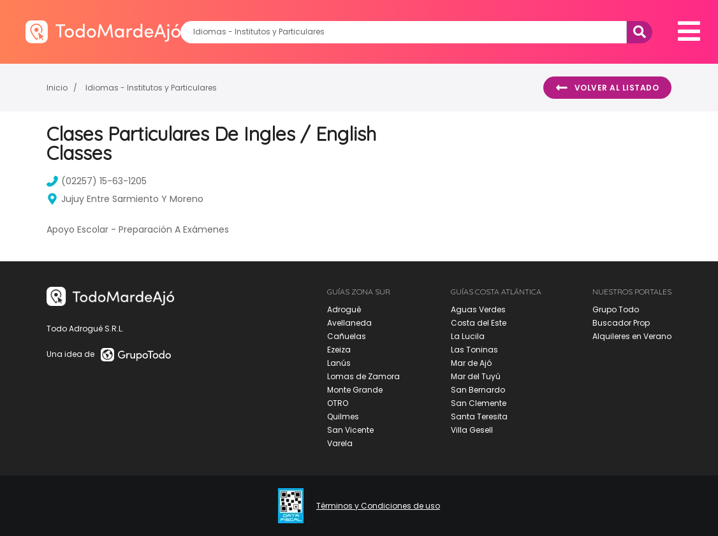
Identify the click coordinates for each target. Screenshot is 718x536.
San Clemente (478, 403)
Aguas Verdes (478, 309)
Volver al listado (607, 88)
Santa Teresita (479, 416)
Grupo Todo (615, 309)
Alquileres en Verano (631, 336)
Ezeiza (339, 349)
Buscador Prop (621, 322)
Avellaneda (349, 322)
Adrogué (344, 309)
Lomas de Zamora (363, 376)
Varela (340, 443)
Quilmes (343, 416)
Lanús (339, 363)
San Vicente (350, 429)
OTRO (337, 403)
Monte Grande (355, 389)
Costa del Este (478, 322)
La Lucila (468, 336)
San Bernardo (478, 389)
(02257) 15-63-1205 (97, 181)
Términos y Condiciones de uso (378, 506)
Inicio (57, 87)
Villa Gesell (472, 429)
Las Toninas (474, 349)
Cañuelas (346, 336)
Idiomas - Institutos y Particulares (151, 87)
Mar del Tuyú (476, 376)
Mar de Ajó (471, 363)
